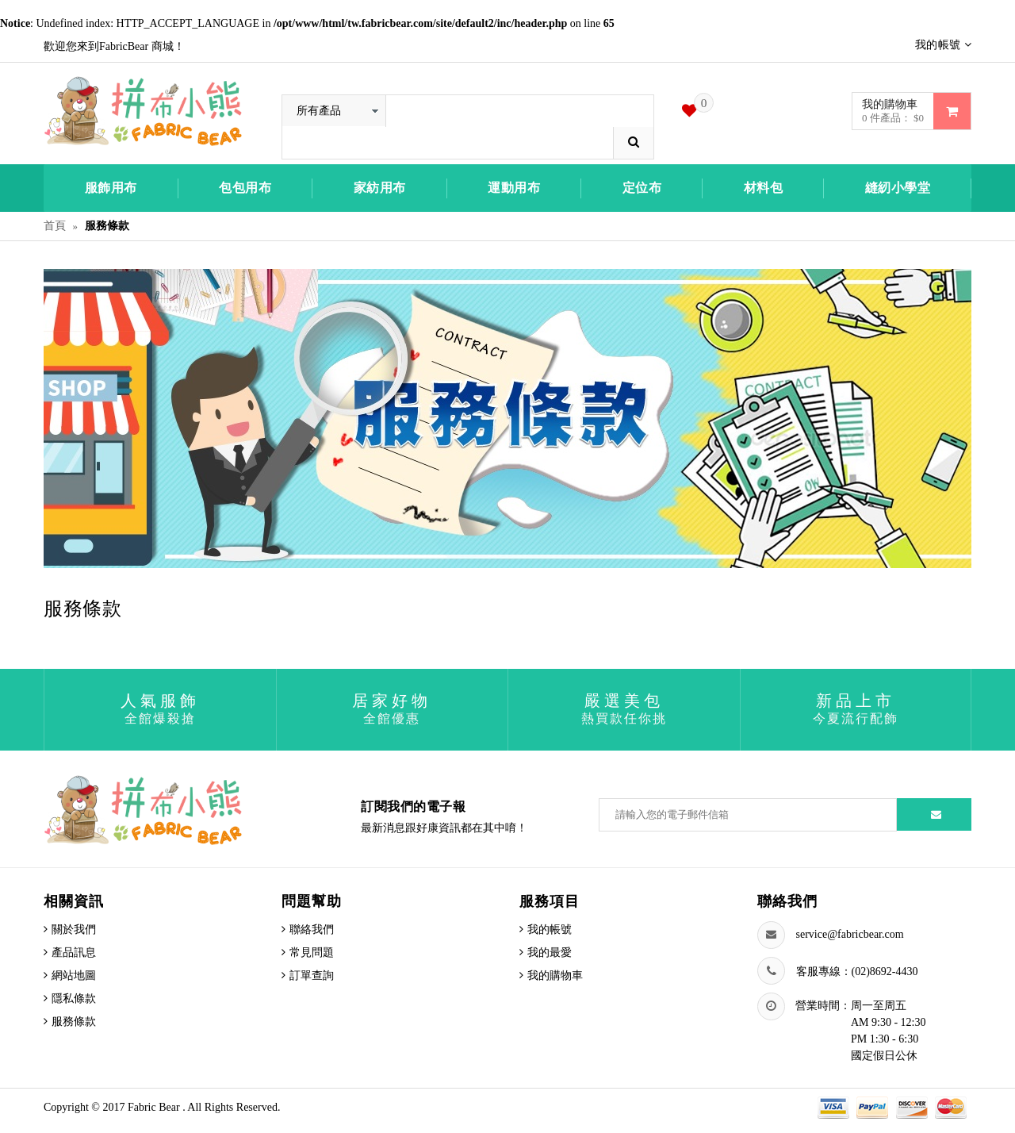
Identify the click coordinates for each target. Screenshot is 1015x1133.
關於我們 (74, 929)
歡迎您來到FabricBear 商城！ (114, 46)
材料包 (763, 187)
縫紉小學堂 (898, 187)
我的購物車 (555, 975)
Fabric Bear (155, 1107)
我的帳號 (549, 929)
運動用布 (514, 187)
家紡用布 (380, 187)
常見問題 (311, 952)
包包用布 (245, 187)
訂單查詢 (311, 975)
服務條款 (74, 1021)
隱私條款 (74, 998)
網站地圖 (74, 975)
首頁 (55, 226)
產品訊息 (74, 952)
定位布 (642, 187)
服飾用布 (111, 187)
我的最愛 (549, 952)
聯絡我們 (311, 929)
